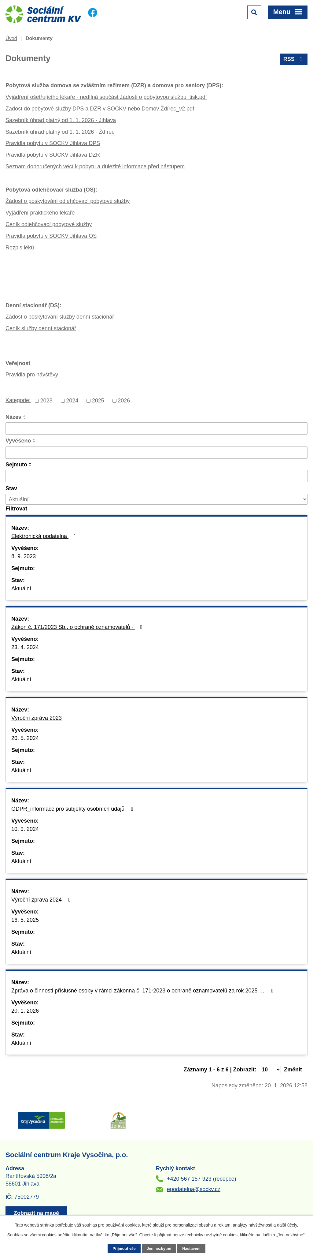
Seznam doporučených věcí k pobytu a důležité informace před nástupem (95, 166)
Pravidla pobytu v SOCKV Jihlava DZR (53, 155)
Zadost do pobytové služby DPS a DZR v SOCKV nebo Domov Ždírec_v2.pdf (100, 109)
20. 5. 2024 (25, 738)
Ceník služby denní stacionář (41, 328)
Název (13, 417)
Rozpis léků (20, 248)
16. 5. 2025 (25, 920)
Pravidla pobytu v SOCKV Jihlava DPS (53, 143)
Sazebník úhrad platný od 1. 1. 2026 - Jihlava (61, 120)
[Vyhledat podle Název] (156, 428)
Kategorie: (18, 400)
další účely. (287, 1225)
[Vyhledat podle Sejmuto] (156, 476)
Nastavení (191, 1248)
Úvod (11, 38)
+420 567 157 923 (189, 1179)
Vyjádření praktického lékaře (40, 213)
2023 (46, 401)
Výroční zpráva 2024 (42, 900)
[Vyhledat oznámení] (16, 509)
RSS (293, 59)
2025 (98, 401)
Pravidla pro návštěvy (32, 375)
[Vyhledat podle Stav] (156, 499)
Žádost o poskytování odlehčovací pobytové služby (68, 201)
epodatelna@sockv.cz (193, 1189)
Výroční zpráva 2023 (36, 718)
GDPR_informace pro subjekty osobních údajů (73, 809)
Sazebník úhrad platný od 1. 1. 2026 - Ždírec (60, 132)
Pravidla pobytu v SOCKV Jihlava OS (51, 236)
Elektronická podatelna (44, 536)
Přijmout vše (124, 1248)
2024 (72, 401)
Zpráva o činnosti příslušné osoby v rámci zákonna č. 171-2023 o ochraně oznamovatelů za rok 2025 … (143, 991)
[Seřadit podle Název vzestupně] (24, 416)
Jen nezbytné (159, 1248)
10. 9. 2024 (25, 829)
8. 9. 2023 (23, 556)
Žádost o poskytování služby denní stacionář (60, 317)
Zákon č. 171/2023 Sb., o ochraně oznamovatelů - (78, 627)
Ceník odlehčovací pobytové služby (49, 224)
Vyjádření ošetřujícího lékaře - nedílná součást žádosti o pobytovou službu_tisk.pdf (106, 97)
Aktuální (21, 588)
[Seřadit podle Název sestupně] (24, 418)
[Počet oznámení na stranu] (270, 1069)
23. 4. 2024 (25, 647)
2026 (124, 401)
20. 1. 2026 (25, 1011)
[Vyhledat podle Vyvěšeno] (156, 452)
